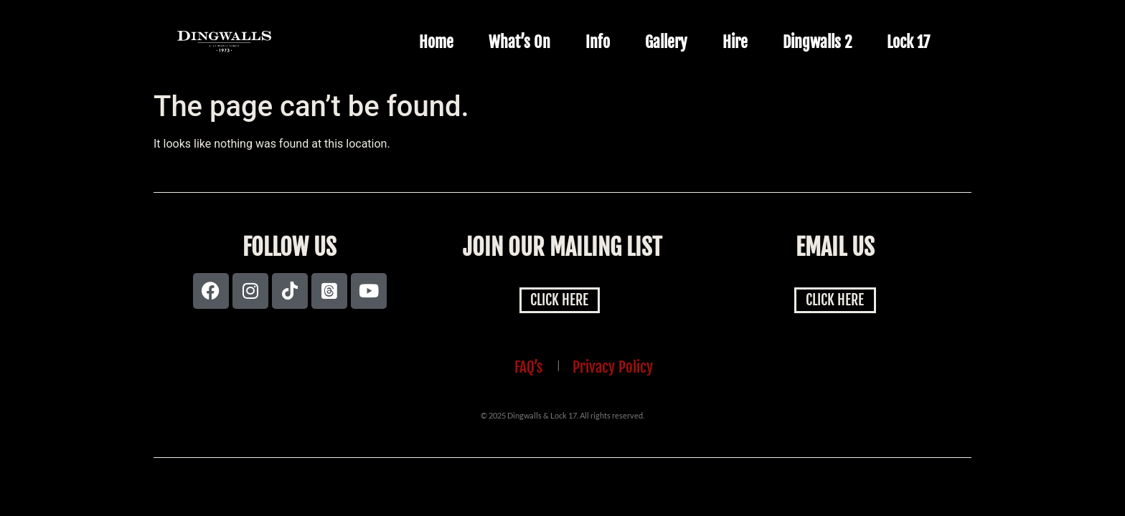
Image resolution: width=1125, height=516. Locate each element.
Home (436, 42)
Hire (735, 42)
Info (597, 42)
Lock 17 (908, 42)
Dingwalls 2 (817, 42)
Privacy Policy (613, 367)
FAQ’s (528, 367)
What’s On (519, 42)
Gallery (666, 42)
